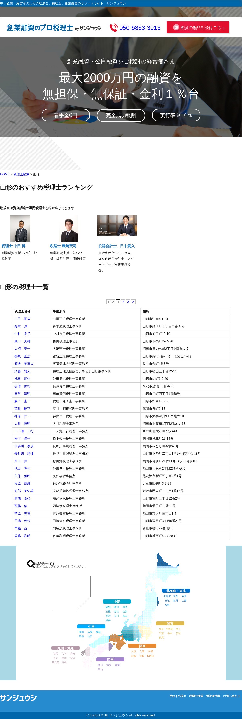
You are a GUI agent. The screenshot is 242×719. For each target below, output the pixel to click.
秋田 (175, 600)
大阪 (133, 651)
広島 (90, 632)
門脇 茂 (20, 528)
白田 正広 (22, 319)
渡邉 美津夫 (24, 363)
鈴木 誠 (20, 326)
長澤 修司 (22, 386)
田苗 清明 (22, 393)
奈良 (142, 655)
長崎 (72, 653)
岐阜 (116, 607)
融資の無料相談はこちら (203, 27)
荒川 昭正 (22, 408)
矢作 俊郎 (22, 476)
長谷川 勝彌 (24, 453)
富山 (125, 615)
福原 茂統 (22, 483)
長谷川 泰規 (24, 446)
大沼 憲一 (22, 348)
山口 (90, 636)
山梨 (125, 611)
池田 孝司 (22, 468)
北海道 (167, 596)
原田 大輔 (22, 341)
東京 (161, 629)
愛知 (108, 607)
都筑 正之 (22, 356)
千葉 (161, 633)
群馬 (161, 637)
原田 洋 (20, 461)
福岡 (55, 653)
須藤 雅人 (22, 371)
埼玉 (178, 629)
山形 (184, 600)
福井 (108, 620)
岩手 (184, 596)
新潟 (116, 611)
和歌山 (150, 655)
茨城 (178, 633)
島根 (81, 636)
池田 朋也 (22, 378)
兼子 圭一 (22, 401)
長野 (108, 615)
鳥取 (98, 632)
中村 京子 (22, 334)
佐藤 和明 (22, 536)
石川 (116, 615)
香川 (100, 665)
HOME (5, 174)
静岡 (125, 607)
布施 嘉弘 (22, 498)
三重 (108, 611)
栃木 (169, 633)
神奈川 (169, 629)
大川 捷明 (22, 423)
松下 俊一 (22, 438)
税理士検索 (21, 174)
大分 (55, 658)
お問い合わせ (231, 696)
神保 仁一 (22, 416)
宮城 (167, 600)
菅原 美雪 (22, 513)
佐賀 (64, 653)
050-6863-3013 (140, 27)
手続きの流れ (177, 696)
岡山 (81, 632)
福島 (167, 605)
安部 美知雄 (24, 491)
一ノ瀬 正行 (25, 431)
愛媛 (117, 665)
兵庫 (142, 651)
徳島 (108, 665)
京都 (150, 651)
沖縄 (64, 662)
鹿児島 (55, 662)
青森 (175, 596)
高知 (100, 669)
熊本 (64, 658)
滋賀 (133, 655)
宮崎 (72, 658)
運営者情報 (213, 696)
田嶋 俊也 (22, 521)
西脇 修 (20, 506)
